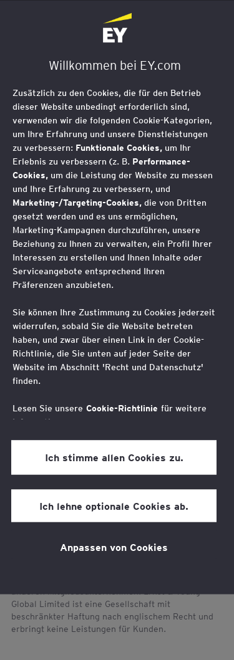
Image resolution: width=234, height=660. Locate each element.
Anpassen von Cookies (114, 546)
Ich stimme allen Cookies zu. (114, 457)
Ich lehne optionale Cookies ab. (113, 505)
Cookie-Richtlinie (122, 408)
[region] (117, 297)
